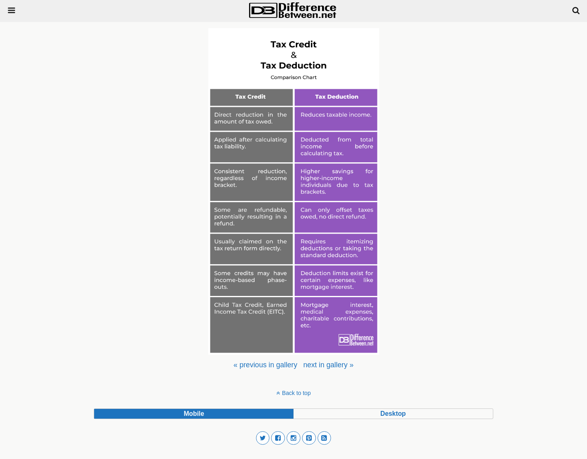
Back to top (296, 393)
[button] (263, 438)
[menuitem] (265, 365)
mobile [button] (194, 413)
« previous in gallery (265, 365)
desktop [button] (393, 413)
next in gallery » (328, 365)
